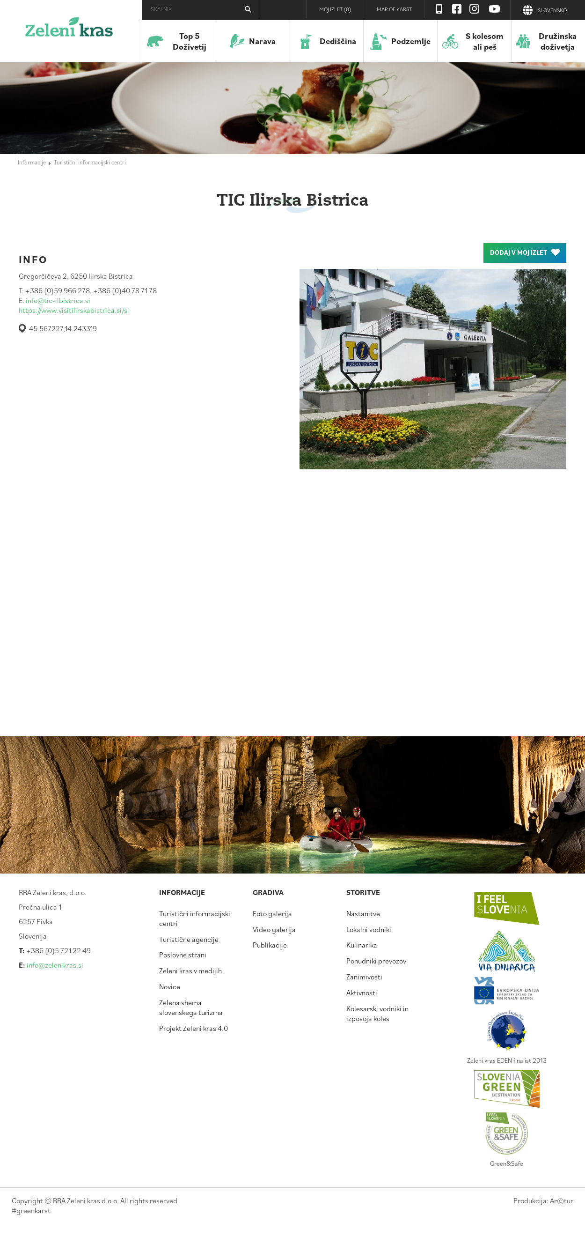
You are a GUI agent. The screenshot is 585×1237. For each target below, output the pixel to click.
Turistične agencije (189, 939)
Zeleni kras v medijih (190, 970)
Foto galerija (272, 913)
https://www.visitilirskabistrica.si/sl (74, 310)
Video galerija (274, 929)
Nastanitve (363, 913)
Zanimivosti (364, 976)
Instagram (474, 8)
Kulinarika (361, 944)
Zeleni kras (69, 30)
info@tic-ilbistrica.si (58, 300)
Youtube (494, 8)
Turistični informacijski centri (90, 162)
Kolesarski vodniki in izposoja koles (377, 1013)
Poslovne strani (182, 954)
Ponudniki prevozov (376, 960)
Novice (169, 986)
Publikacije (270, 944)
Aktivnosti (361, 992)
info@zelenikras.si (55, 965)
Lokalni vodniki (368, 929)
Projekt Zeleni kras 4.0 (193, 1028)
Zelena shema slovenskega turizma (191, 1007)
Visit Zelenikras (439, 8)
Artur (561, 1200)
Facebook (456, 8)
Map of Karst (394, 9)
